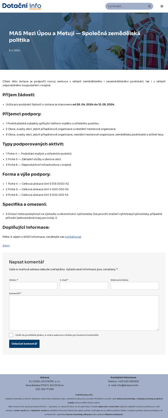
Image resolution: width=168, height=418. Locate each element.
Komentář (15, 293)
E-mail (64, 280)
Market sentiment (114, 414)
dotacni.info (18, 406)
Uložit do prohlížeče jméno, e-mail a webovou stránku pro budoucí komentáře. (57, 335)
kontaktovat (73, 237)
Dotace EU (87, 395)
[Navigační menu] (162, 6)
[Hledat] (125, 6)
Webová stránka (119, 280)
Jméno (13, 280)
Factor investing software (79, 414)
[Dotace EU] (21, 6)
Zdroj (6, 245)
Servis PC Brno (40, 406)
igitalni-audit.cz (41, 410)
